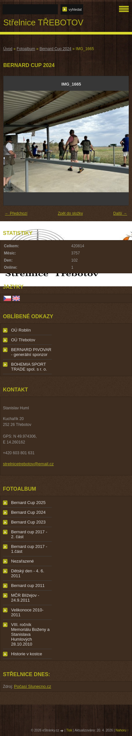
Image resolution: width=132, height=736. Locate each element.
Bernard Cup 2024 (55, 49)
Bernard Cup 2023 (28, 522)
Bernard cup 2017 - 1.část (29, 549)
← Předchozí (16, 213)
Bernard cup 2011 (28, 585)
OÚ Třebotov (23, 339)
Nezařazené (22, 561)
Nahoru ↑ (122, 730)
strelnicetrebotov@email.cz (28, 463)
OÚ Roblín (21, 330)
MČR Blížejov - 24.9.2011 (25, 598)
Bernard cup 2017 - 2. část (29, 534)
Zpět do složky (70, 213)
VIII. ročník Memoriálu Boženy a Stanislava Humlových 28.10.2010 (30, 634)
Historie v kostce (26, 653)
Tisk (69, 730)
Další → (120, 213)
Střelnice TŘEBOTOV (43, 22)
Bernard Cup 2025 (28, 502)
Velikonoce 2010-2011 (27, 612)
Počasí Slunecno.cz (32, 686)
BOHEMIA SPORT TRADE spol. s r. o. (29, 367)
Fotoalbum (26, 49)
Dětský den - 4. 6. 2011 (27, 573)
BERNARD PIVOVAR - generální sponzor (31, 352)
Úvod (7, 49)
